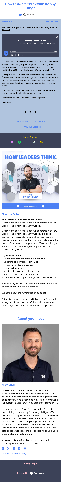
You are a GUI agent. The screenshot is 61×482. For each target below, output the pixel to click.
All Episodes (40, 121)
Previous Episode (32, 126)
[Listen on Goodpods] (41, 142)
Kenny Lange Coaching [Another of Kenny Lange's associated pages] (14, 453)
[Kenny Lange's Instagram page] (15, 448)
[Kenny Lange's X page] (9, 448)
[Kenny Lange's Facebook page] (4, 448)
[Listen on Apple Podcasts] (12, 142)
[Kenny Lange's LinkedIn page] (20, 448)
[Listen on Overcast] (27, 142)
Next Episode (21, 121)
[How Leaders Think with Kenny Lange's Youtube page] (20, 15)
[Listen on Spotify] (20, 142)
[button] (48, 142)
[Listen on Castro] (34, 142)
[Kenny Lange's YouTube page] (26, 448)
